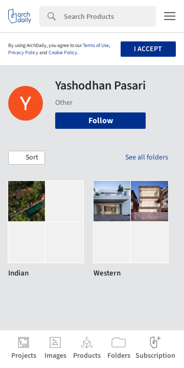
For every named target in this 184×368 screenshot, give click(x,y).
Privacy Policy (23, 52)
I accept (148, 49)
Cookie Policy (63, 52)
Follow (100, 120)
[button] (26, 158)
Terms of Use (96, 45)
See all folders (146, 157)
